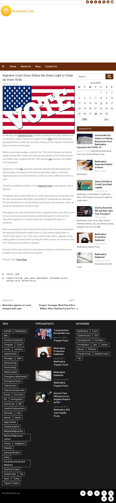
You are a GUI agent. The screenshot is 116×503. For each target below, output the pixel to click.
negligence (19, 443)
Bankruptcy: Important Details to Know (103, 164)
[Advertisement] (58, 39)
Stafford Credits (11, 469)
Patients (8, 448)
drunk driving (10, 367)
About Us (26, 66)
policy (6, 457)
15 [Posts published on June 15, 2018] (101, 103)
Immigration (17, 399)
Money (95, 154)
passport (81, 227)
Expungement (84, 340)
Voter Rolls (29, 281)
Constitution (14, 278)
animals (7, 331)
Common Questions (13, 340)
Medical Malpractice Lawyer (13, 437)
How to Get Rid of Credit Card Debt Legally (103, 184)
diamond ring (10, 363)
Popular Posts (93, 247)
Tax (87, 227)
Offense (92, 349)
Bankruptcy (96, 151)
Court (10, 274)
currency (18, 349)
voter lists (13, 281)
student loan (10, 474)
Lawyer (104, 344)
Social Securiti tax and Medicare (14, 463)
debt (101, 220)
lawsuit (7, 417)
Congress (8, 344)
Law (17, 274)
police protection (12, 452)
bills (6, 335)
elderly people (10, 372)
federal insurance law (14, 390)
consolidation (93, 194)
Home (13, 66)
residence (42, 278)
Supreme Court (25, 135)
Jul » (106, 119)
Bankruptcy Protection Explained (100, 237)
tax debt (96, 227)
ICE (5, 399)
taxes (6, 478)
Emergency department (15, 376)
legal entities (10, 422)
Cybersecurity (84, 335)
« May (84, 119)
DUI (68, 409)
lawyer (18, 417)
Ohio (50, 139)
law (50, 159)
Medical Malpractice (13, 431)
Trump (102, 154)
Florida (7, 395)
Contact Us (51, 66)
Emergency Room (12, 381)
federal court (10, 385)
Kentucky (8, 413)
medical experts (11, 426)
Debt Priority (87, 197)
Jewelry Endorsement (14, 408)
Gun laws (99, 340)
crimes (7, 349)
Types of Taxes (11, 483)
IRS (20, 404)
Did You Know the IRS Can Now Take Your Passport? (104, 211)
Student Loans (102, 354)
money (88, 154)
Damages (8, 358)
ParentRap (21, 259)
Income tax (9, 404)
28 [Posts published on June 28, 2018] (95, 113)
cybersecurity (10, 354)
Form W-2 (18, 395)
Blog (37, 66)
